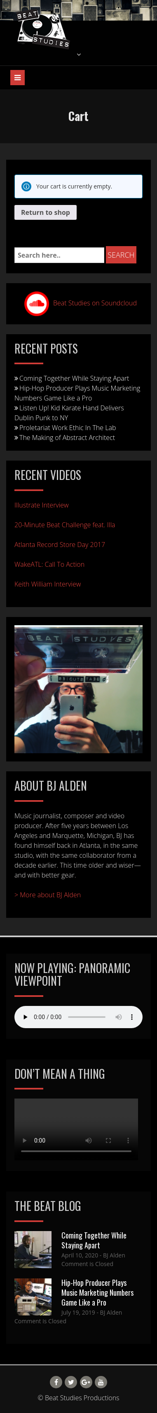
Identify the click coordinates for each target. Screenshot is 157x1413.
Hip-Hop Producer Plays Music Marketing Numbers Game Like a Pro (77, 393)
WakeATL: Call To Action (49, 564)
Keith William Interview (47, 584)
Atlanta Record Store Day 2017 (59, 544)
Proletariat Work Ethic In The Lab (67, 427)
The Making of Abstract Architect (67, 437)
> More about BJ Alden (47, 894)
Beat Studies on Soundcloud (95, 302)
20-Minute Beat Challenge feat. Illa (64, 524)
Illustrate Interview (41, 505)
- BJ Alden (111, 1255)
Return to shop (45, 212)
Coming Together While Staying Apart (74, 378)
